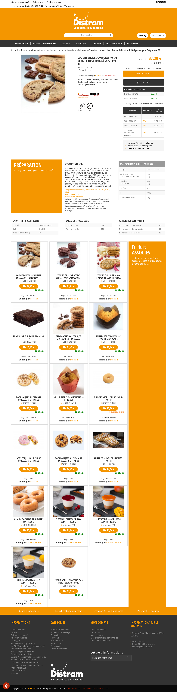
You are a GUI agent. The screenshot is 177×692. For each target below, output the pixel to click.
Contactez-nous (54, 2)
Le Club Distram (18, 670)
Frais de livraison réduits (21, 654)
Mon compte (99, 622)
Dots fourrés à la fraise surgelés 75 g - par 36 (29, 459)
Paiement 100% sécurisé (136, 148)
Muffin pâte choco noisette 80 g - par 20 (68, 398)
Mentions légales (74, 688)
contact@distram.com (142, 646)
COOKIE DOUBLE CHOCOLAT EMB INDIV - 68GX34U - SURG (68, 581)
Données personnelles (93, 688)
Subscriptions (56, 643)
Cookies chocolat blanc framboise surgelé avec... (108, 276)
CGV (107, 688)
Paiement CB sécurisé (148, 610)
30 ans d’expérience (29, 610)
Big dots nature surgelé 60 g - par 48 (108, 398)
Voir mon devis (159, 7)
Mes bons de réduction (101, 640)
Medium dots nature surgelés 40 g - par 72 (28, 520)
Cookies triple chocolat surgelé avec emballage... (68, 276)
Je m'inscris (143, 82)
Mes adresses (97, 635)
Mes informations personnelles (104, 637)
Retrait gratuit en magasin (68, 610)
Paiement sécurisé (19, 637)
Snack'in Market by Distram (23, 643)
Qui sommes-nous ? (20, 2)
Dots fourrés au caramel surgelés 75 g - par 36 (28, 398)
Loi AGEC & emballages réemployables (28, 646)
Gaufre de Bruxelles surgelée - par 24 (108, 459)
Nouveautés (56, 637)
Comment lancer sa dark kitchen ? (26, 662)
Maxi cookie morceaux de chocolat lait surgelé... (68, 337)
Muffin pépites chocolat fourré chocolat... (108, 337)
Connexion (158, 35)
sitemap (14, 673)
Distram (98, 75)
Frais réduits (56, 646)
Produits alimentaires (60, 629)
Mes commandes (98, 629)
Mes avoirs (95, 632)
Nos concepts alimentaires (22, 651)
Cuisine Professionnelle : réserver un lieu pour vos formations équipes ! (28, 658)
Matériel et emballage (60, 632)
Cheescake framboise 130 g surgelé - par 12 (68, 520)
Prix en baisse (57, 640)
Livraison (15, 632)
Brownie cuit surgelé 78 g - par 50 (28, 337)
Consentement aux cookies (6, 685)
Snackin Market (110, 75)
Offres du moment (59, 648)
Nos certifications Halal (21, 648)
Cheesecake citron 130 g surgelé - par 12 (28, 581)
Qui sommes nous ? (19, 635)
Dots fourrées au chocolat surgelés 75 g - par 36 (68, 459)
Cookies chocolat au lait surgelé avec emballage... (28, 276)
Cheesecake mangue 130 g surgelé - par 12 (108, 520)
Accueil (14, 50)
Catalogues (38, 2)
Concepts (55, 635)
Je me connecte (144, 73)
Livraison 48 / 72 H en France (138, 143)
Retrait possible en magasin (138, 145)
